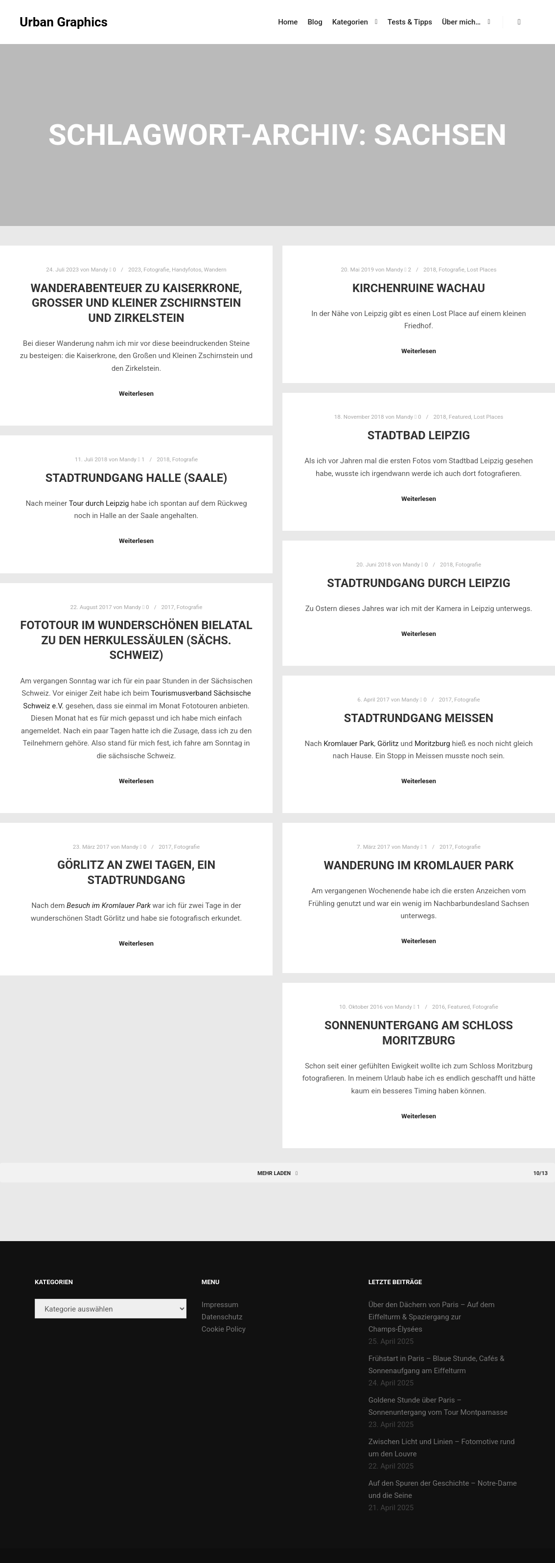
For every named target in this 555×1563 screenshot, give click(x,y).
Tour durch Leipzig (99, 503)
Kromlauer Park (349, 743)
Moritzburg (433, 743)
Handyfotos (186, 269)
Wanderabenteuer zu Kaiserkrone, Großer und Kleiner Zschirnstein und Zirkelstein (136, 303)
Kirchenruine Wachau (418, 288)
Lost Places (481, 269)
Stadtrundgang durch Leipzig (418, 583)
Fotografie (156, 269)
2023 (134, 269)
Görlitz (388, 743)
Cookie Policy (224, 1329)
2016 (438, 1006)
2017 (167, 607)
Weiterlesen (136, 393)
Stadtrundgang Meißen (418, 718)
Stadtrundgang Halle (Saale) (137, 478)
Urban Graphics (64, 22)
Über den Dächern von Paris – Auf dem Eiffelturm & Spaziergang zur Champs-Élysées (432, 1317)
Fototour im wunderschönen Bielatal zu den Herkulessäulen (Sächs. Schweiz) (136, 640)
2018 (429, 269)
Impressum (220, 1304)
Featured (460, 416)
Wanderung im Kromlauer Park (419, 865)
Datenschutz (222, 1317)
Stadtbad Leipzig (419, 435)
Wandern (215, 269)
